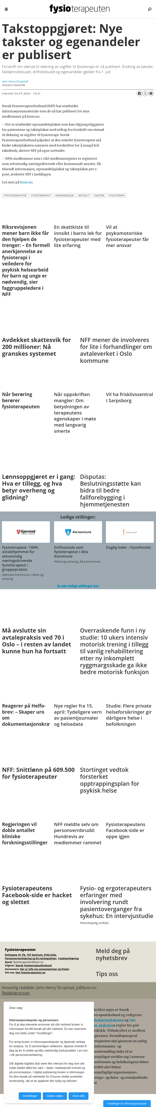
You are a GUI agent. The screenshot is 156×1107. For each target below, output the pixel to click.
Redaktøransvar (16, 992)
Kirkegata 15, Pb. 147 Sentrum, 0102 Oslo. (31, 954)
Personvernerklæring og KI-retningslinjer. (31, 958)
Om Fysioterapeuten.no (30, 972)
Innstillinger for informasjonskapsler (127, 1103)
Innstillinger (30, 1095)
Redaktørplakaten (109, 1020)
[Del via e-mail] (151, 93)
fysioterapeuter (15, 195)
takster (99, 195)
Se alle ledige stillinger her (78, 586)
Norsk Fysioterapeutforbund (34, 965)
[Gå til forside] (79, 9)
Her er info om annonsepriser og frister (44, 969)
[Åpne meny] (6, 9)
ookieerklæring (69, 958)
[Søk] (149, 9)
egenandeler (64, 195)
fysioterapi (117, 195)
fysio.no (26, 182)
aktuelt (83, 195)
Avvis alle (78, 1095)
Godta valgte (55, 1095)
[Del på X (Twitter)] (145, 93)
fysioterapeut (41, 195)
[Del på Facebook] (139, 93)
